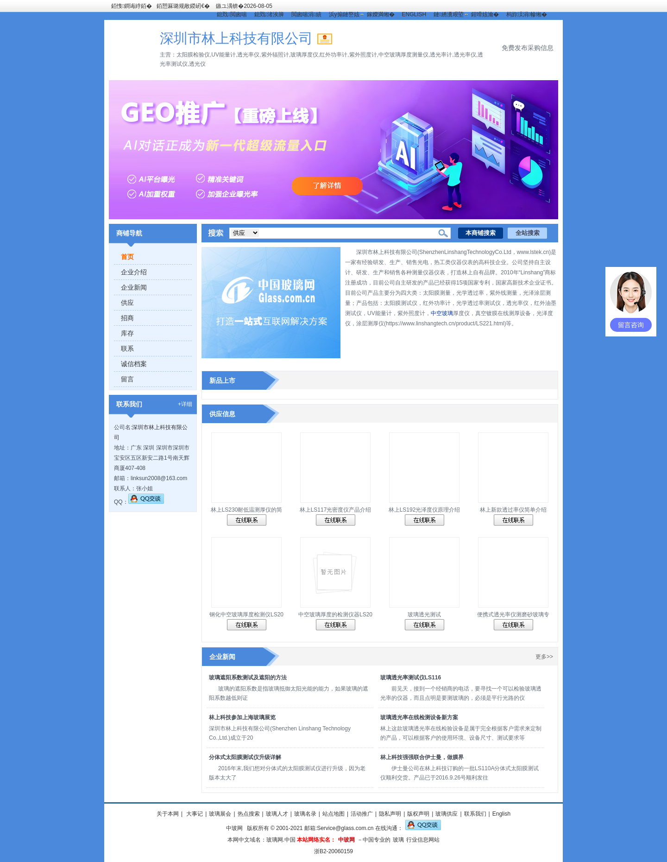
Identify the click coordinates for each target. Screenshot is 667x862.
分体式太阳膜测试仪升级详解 (245, 757)
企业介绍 (134, 272)
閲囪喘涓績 (306, 14)
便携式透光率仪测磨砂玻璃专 (513, 614)
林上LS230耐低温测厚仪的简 (247, 510)
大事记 (194, 814)
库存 (127, 333)
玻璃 (398, 840)
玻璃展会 (220, 814)
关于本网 (168, 814)
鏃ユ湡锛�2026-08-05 (244, 6)
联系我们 (475, 814)
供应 (127, 302)
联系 (127, 348)
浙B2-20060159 (333, 851)
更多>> (544, 656)
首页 (127, 256)
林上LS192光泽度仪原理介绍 (424, 510)
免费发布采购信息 (528, 47)
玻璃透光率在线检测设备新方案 (419, 717)
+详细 (185, 404)
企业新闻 (134, 287)
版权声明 (418, 814)
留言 (127, 379)
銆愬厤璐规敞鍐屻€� (183, 6)
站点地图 (333, 814)
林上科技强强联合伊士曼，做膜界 (422, 757)
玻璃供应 (446, 814)
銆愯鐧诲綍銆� (131, 6)
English (501, 814)
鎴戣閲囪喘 (231, 14)
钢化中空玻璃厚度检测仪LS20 (246, 614)
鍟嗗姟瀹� (485, 14)
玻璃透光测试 (424, 614)
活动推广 (362, 814)
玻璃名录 (305, 814)
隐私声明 (390, 814)
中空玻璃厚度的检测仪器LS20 (335, 614)
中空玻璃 (442, 313)
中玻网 (234, 828)
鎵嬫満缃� (381, 14)
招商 (127, 318)
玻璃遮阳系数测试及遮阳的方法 (248, 677)
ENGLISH (414, 14)
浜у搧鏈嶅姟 (344, 14)
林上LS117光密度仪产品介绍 (335, 510)
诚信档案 (134, 364)
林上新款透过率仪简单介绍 (513, 510)
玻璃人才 (277, 814)
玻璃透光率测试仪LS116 (410, 677)
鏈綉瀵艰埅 (448, 14)
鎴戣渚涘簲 (269, 14)
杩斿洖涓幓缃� (526, 14)
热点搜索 (249, 814)
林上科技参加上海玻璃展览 (242, 717)
